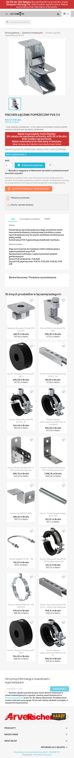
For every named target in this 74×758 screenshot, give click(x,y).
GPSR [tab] (47, 219)
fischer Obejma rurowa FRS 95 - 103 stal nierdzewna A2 (53, 560)
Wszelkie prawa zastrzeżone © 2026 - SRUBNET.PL (37, 752)
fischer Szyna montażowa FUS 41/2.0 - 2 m (53, 375)
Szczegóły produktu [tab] (30, 219)
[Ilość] (8, 165)
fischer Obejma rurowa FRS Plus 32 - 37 (21, 420)
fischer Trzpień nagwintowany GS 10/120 (53, 514)
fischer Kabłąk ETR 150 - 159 (21, 559)
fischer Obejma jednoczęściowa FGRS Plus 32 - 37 (53, 653)
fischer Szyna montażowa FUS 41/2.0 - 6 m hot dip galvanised (53, 605)
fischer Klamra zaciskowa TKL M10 (53, 329)
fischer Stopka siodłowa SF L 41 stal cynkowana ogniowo (21, 468)
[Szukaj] (18, 22)
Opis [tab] (13, 219)
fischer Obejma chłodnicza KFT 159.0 (21, 651)
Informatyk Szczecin (42, 754)
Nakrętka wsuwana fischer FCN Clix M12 (21, 329)
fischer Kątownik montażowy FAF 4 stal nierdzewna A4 (53, 468)
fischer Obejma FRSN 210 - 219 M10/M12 (21, 605)
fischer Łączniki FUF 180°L (21, 513)
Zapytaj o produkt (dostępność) (29, 188)
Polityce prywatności (14, 698)
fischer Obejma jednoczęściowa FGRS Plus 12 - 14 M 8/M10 (53, 422)
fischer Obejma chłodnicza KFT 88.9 (21, 375)
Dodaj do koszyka (30, 165)
